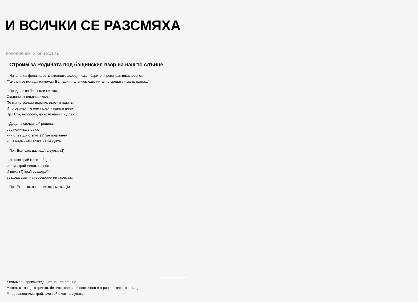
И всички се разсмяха (93, 25)
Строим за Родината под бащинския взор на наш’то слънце (86, 64)
